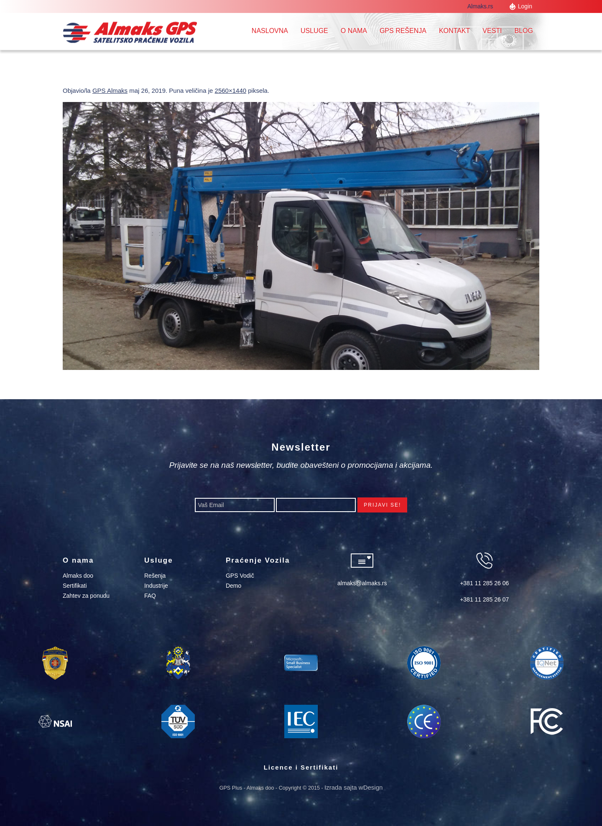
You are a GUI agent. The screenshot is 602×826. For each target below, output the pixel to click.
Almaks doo (78, 575)
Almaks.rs (482, 6)
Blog (524, 30)
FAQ (150, 595)
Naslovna (270, 30)
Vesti (492, 30)
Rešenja (155, 575)
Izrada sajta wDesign (353, 787)
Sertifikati (75, 585)
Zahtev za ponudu (86, 595)
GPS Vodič (240, 575)
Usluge (314, 30)
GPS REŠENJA (403, 30)
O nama (354, 30)
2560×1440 (231, 90)
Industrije (156, 585)
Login (525, 6)
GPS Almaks (110, 90)
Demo (233, 585)
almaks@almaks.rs (362, 583)
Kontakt (454, 30)
